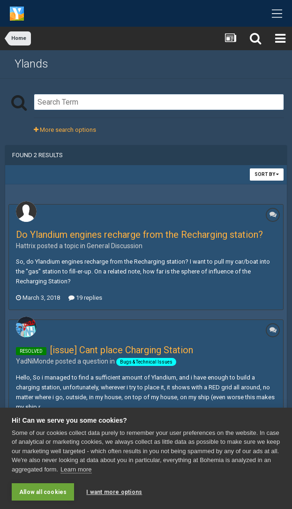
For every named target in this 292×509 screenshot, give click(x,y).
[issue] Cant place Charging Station (121, 350)
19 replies (85, 297)
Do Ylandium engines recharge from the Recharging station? (139, 234)
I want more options (114, 492)
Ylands (31, 63)
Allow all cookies (43, 492)
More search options (65, 129)
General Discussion (114, 246)
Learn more (75, 469)
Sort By (267, 174)
